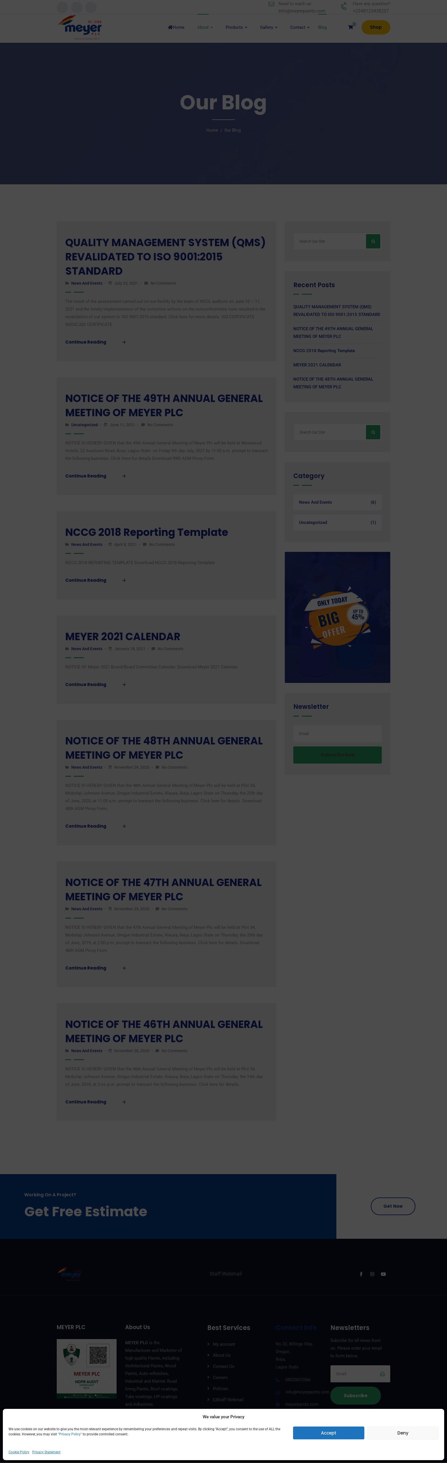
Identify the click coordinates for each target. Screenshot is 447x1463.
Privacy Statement (46, 1452)
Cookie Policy (19, 1452)
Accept (328, 1433)
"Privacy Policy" (69, 1434)
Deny (403, 1433)
